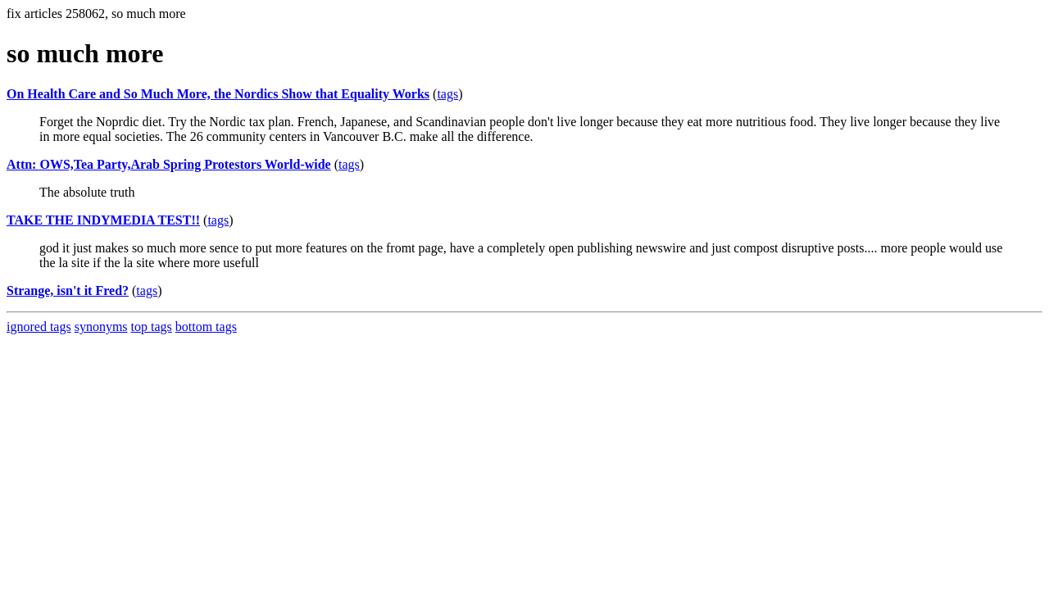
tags (447, 94)
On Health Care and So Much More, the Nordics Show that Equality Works (218, 94)
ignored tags (39, 327)
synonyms (101, 327)
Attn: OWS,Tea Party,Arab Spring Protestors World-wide (169, 164)
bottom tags (206, 327)
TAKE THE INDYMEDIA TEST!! (103, 220)
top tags (151, 327)
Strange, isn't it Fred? (68, 290)
